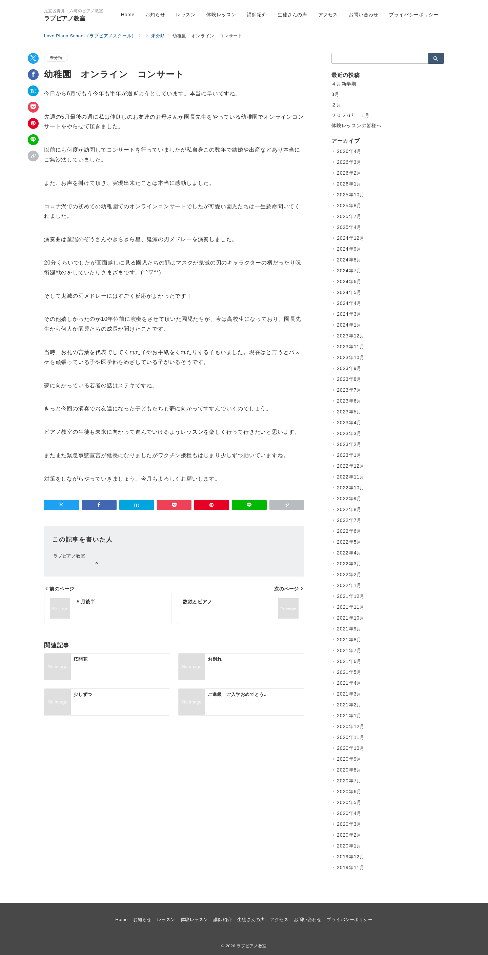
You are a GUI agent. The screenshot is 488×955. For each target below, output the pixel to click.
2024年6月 (349, 281)
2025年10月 (351, 194)
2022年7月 (349, 520)
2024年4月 (349, 303)
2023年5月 (349, 411)
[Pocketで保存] (33, 107)
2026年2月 (349, 173)
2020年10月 (351, 748)
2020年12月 (351, 726)
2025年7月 (349, 216)
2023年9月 (349, 368)
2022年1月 (349, 585)
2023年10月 (351, 357)
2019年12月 (351, 856)
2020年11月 (351, 737)
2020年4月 (349, 813)
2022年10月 (351, 487)
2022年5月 (349, 542)
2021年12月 (351, 596)
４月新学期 (344, 83)
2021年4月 (349, 683)
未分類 (56, 57)
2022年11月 (351, 477)
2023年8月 (349, 379)
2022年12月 (351, 466)
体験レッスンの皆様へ (356, 125)
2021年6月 (349, 661)
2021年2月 (349, 704)
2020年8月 (349, 770)
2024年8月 (349, 259)
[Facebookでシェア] (33, 74)
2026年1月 (349, 184)
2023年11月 (351, 346)
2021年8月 (349, 639)
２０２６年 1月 (350, 115)
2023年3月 (349, 433)
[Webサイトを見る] (96, 564)
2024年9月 (349, 249)
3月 (335, 94)
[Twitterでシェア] (33, 58)
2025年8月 (349, 205)
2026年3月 (349, 162)
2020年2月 (349, 835)
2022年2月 (349, 574)
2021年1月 (349, 715)
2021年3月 (349, 694)
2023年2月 (349, 444)
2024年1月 (349, 325)
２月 (336, 105)
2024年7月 (349, 270)
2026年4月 (349, 151)
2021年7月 (349, 650)
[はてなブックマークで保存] (33, 90)
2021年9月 (349, 628)
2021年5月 (349, 672)
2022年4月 (349, 553)
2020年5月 (349, 802)
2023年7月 (349, 390)
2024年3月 (349, 314)
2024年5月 (349, 292)
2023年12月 (351, 335)
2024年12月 (351, 238)
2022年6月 (349, 531)
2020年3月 (349, 824)
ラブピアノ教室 (64, 18)
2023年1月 (349, 455)
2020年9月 (349, 759)
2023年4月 (349, 422)
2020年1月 (349, 846)
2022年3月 (349, 563)
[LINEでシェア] (33, 139)
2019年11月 (351, 867)
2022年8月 (349, 509)
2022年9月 (349, 498)
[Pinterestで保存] (33, 123)
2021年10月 (351, 618)
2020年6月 (349, 791)
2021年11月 (351, 607)
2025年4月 (349, 227)
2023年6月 (349, 401)
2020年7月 (349, 780)
